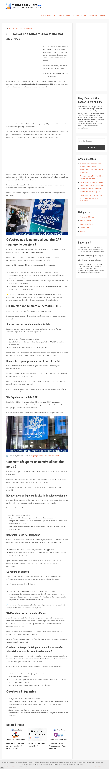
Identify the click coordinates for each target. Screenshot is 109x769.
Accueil (11, 28)
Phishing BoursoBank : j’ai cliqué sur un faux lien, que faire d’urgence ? (91, 198)
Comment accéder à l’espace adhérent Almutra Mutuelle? (57, 745)
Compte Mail (93, 15)
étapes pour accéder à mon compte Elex (45, 456)
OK (2, 768)
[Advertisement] (24, 60)
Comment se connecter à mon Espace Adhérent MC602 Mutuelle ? (14, 745)
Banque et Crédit (65, 15)
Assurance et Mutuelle (48, 15)
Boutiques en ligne (79, 15)
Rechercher (91, 147)
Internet (103, 15)
